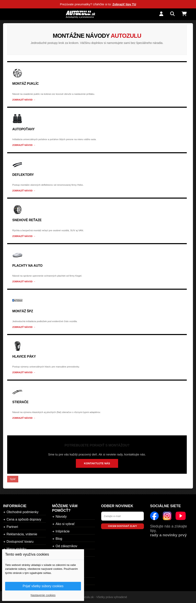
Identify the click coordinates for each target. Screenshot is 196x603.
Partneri (12, 527)
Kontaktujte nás (97, 463)
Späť (13, 479)
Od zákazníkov (66, 546)
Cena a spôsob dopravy (24, 519)
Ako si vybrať (65, 524)
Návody (61, 516)
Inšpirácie (63, 531)
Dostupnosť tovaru (20, 541)
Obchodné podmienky (23, 512)
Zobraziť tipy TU (124, 4)
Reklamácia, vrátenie (22, 534)
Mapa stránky (16, 549)
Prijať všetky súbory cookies (43, 586)
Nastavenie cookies (43, 595)
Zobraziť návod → (23, 99)
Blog (59, 538)
